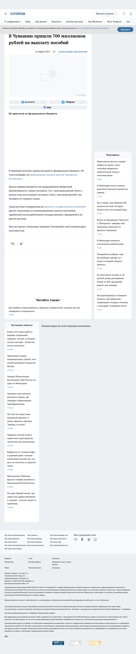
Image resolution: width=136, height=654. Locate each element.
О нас (30, 558)
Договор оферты (34, 562)
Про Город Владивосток (59, 545)
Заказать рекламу (74, 21)
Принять (125, 29)
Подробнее (126, 609)
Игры (27, 21)
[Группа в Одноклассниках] (82, 539)
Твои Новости (32, 535)
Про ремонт (41, 21)
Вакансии (56, 21)
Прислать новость (105, 13)
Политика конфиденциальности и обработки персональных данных (30, 613)
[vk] (12, 244)
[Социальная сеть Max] (48, 107)
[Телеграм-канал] (68, 102)
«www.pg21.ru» (22, 573)
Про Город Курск (11, 542)
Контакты (56, 558)
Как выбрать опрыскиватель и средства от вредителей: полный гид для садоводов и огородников (48, 311)
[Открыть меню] (5, 13)
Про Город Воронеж (12, 539)
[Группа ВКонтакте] (28, 102)
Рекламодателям (34, 568)
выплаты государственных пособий (63, 206)
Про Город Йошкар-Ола (59, 535)
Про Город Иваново (34, 539)
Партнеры (56, 568)
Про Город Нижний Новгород (16, 545)
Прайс (7, 568)
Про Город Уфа (55, 542)
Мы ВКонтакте (95, 21)
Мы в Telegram (114, 21)
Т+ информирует (12, 21)
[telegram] (22, 244)
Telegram (8, 558)
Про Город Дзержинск (35, 545)
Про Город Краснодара (13, 549)
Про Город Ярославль (58, 539)
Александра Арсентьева (72, 51)
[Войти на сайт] (130, 13)
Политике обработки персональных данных (92, 28)
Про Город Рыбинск (34, 542)
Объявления (9, 562)
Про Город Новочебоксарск (15, 535)
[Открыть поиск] (124, 13)
